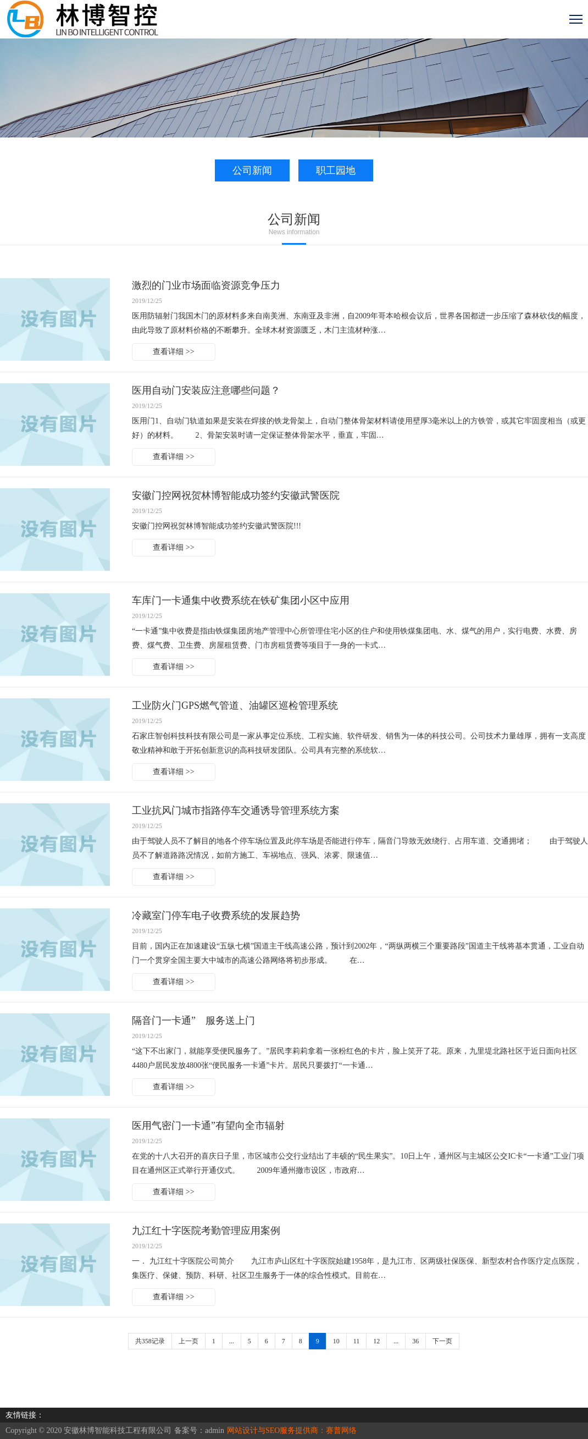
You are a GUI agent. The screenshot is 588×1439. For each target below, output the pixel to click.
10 (336, 1341)
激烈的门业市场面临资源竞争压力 (206, 285)
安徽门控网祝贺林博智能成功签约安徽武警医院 (236, 495)
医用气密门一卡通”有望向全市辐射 (208, 1125)
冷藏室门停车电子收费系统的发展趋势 (216, 915)
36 (415, 1341)
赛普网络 (341, 1430)
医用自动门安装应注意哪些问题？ (206, 390)
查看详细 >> (173, 352)
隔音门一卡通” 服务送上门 (193, 1020)
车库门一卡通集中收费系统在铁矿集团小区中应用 (241, 600)
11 (356, 1341)
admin (214, 1430)
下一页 (442, 1341)
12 (376, 1341)
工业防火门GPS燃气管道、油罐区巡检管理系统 (235, 705)
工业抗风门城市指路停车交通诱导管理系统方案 (236, 810)
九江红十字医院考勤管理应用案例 (206, 1230)
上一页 (188, 1341)
